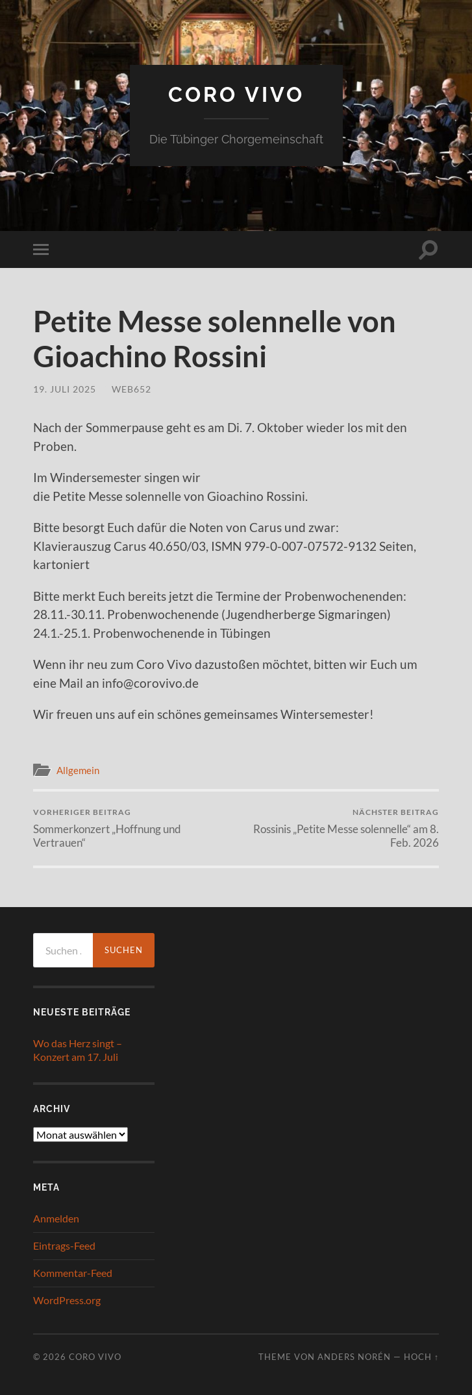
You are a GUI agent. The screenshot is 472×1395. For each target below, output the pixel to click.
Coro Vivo (236, 94)
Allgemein (77, 770)
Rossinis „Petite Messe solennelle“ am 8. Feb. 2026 (339, 828)
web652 (131, 388)
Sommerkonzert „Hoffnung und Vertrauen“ (132, 828)
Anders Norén (354, 1357)
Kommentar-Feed (72, 1273)
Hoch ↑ (421, 1357)
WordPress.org (67, 1300)
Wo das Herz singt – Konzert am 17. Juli (77, 1050)
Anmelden (56, 1218)
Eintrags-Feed (64, 1245)
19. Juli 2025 (64, 388)
